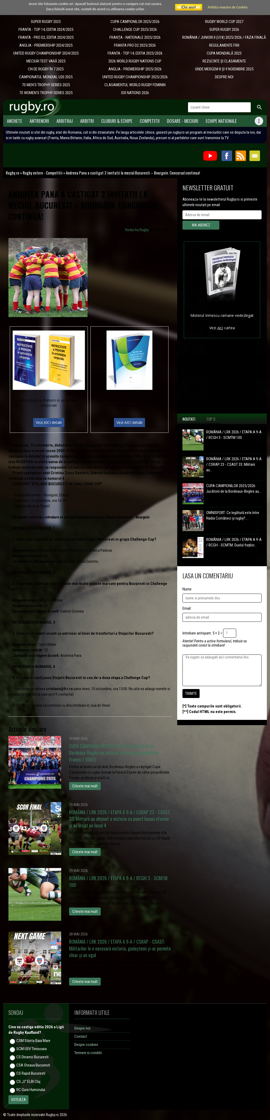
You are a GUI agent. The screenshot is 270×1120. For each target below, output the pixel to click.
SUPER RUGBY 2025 (46, 21)
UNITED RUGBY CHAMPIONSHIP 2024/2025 (46, 53)
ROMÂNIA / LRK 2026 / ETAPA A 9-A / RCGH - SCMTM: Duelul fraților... (234, 542)
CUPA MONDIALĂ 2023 (224, 53)
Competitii (150, 121)
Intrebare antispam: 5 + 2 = (202, 633)
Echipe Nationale (221, 121)
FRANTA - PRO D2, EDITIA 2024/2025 (46, 37)
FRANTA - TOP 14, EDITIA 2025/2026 (135, 53)
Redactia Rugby (137, 229)
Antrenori (39, 121)
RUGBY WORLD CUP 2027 (224, 21)
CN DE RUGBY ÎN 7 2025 (46, 69)
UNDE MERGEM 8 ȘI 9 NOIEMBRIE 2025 (224, 69)
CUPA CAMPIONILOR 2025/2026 (135, 21)
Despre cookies (86, 1044)
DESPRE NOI (224, 77)
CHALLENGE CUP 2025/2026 (135, 29)
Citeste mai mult (85, 786)
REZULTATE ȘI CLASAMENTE (224, 61)
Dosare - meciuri (182, 121)
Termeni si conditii (88, 1052)
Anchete (14, 121)
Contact (80, 1036)
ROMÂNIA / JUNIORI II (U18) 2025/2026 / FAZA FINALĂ (224, 37)
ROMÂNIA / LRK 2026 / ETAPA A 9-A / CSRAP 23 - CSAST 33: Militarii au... (234, 464)
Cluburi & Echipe (116, 121)
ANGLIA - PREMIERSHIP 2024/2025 (46, 45)
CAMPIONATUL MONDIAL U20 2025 (46, 77)
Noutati (188, 419)
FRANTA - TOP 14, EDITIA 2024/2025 (45, 29)
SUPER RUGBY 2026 (224, 29)
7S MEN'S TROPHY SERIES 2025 (46, 85)
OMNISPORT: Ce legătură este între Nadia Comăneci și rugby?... (232, 515)
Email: (186, 608)
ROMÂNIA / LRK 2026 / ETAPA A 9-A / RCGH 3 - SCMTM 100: (234, 435)
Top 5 (210, 419)
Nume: (187, 589)
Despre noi (82, 1028)
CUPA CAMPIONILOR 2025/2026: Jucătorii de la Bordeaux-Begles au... (233, 488)
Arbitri (87, 121)
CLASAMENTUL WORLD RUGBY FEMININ (135, 85)
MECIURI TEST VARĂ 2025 (45, 61)
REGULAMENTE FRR (224, 45)
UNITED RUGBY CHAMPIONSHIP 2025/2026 (135, 77)
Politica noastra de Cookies (228, 7)
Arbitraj (64, 121)
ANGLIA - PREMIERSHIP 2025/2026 (135, 69)
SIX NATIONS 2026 (135, 92)
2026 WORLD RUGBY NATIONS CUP (134, 61)
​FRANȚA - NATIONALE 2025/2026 (135, 37)
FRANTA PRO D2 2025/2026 (135, 45)
